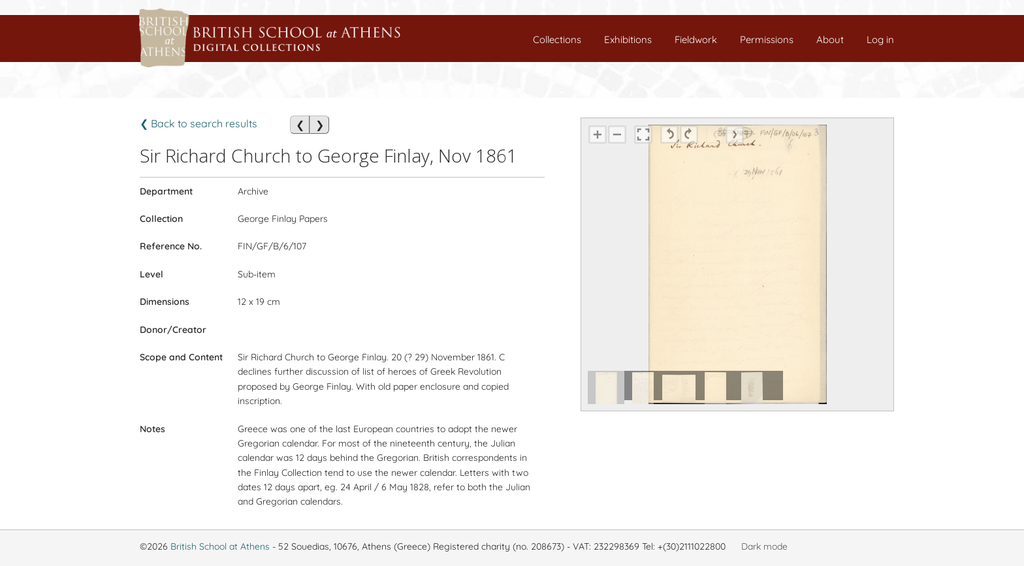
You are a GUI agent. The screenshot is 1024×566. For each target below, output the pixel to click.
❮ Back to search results (198, 123)
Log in (880, 39)
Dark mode (764, 546)
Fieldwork (696, 39)
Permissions (766, 39)
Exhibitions (628, 39)
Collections (557, 39)
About (830, 39)
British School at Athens (220, 546)
